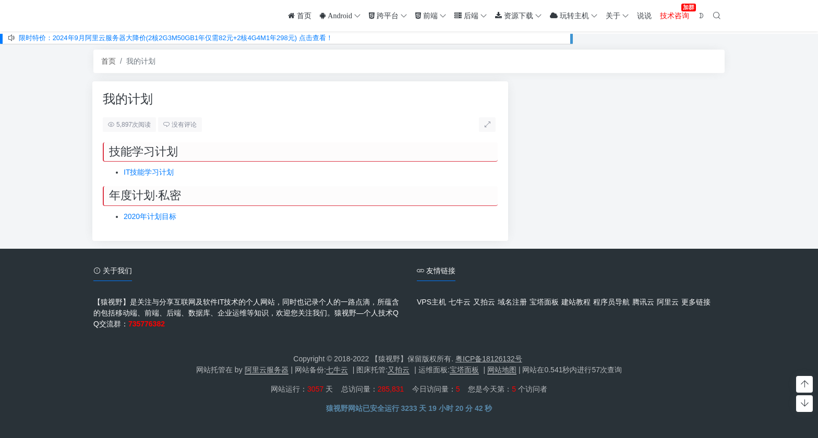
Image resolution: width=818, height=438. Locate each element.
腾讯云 (643, 302)
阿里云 (668, 302)
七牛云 (460, 302)
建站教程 (576, 302)
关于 (617, 14)
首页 (108, 61)
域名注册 (512, 302)
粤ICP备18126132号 (488, 359)
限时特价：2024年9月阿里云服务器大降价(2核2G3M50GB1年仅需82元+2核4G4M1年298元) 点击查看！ (176, 38)
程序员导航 (611, 302)
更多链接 (696, 302)
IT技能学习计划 (137, 172)
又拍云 (484, 302)
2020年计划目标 (138, 216)
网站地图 (501, 370)
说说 (644, 14)
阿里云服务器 (266, 370)
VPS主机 (431, 302)
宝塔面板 (544, 302)
